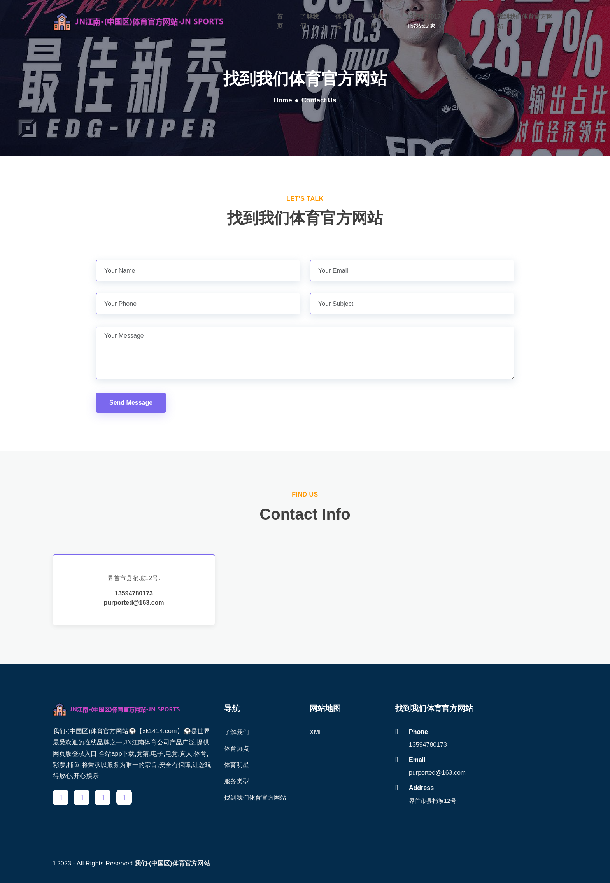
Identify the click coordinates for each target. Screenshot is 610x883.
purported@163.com (133, 602)
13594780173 (426, 16)
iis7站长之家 (421, 25)
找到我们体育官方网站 (525, 21)
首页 (280, 21)
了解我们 (309, 21)
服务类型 (236, 781)
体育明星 (380, 21)
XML (316, 732)
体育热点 (344, 21)
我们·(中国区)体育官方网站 (172, 863)
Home (282, 100)
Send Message (130, 402)
